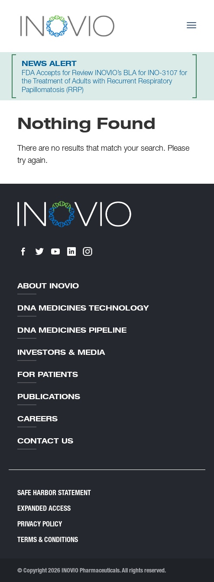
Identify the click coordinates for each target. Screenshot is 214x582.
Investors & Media (61, 352)
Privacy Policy (39, 524)
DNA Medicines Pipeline (71, 330)
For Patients (47, 374)
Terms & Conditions (47, 540)
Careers (37, 418)
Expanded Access (44, 508)
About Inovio (48, 285)
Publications (48, 396)
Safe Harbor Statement (54, 493)
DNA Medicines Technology (83, 308)
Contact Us (45, 440)
